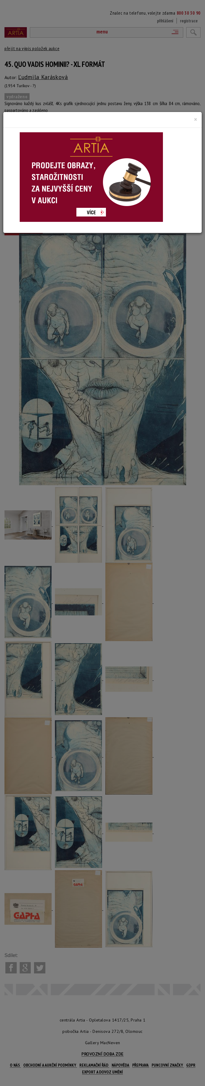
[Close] (195, 119)
